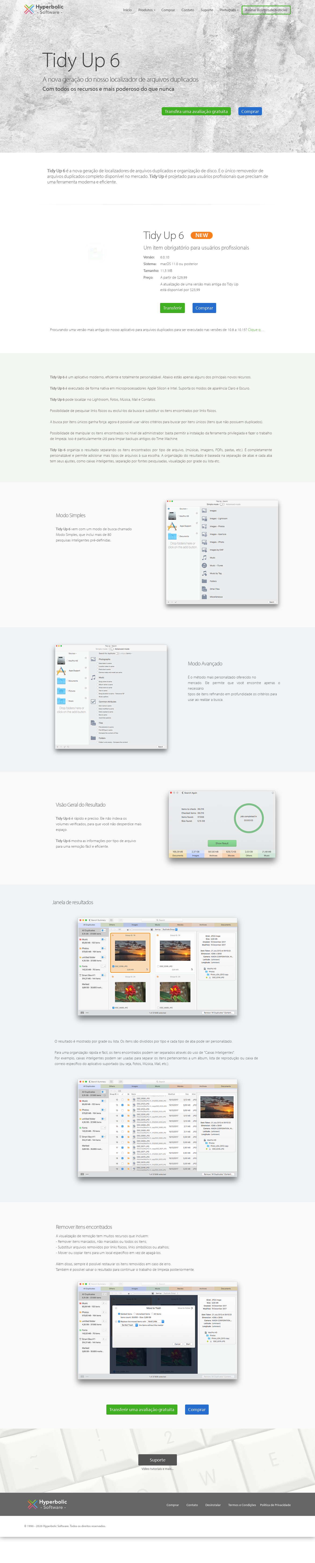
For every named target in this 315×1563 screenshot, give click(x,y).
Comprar (162, 10)
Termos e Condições (239, 1515)
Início (119, 10)
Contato (182, 10)
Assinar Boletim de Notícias (264, 10)
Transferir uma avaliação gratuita (141, 1420)
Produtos (138, 10)
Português (223, 10)
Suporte (201, 10)
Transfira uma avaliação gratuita (196, 111)
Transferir (173, 307)
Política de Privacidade (174, 1525)
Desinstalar (208, 1515)
